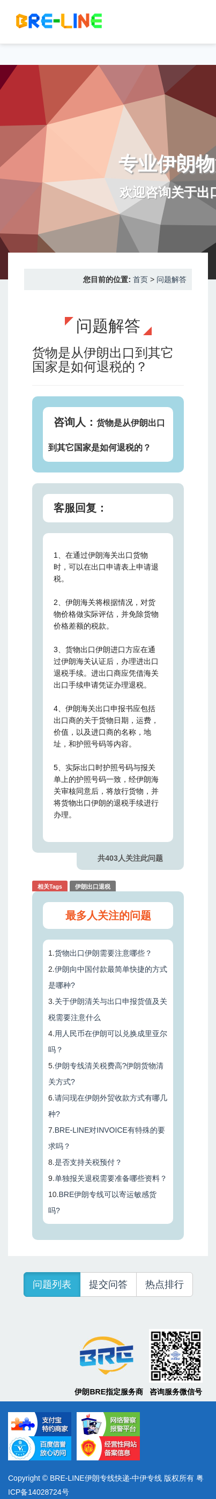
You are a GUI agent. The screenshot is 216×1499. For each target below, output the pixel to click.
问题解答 (172, 279)
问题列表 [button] (52, 1284)
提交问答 (108, 1284)
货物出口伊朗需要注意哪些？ (103, 953)
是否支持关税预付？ (88, 1162)
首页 (140, 279)
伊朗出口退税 (92, 886)
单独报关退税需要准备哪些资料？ (111, 1178)
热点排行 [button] (164, 1284)
